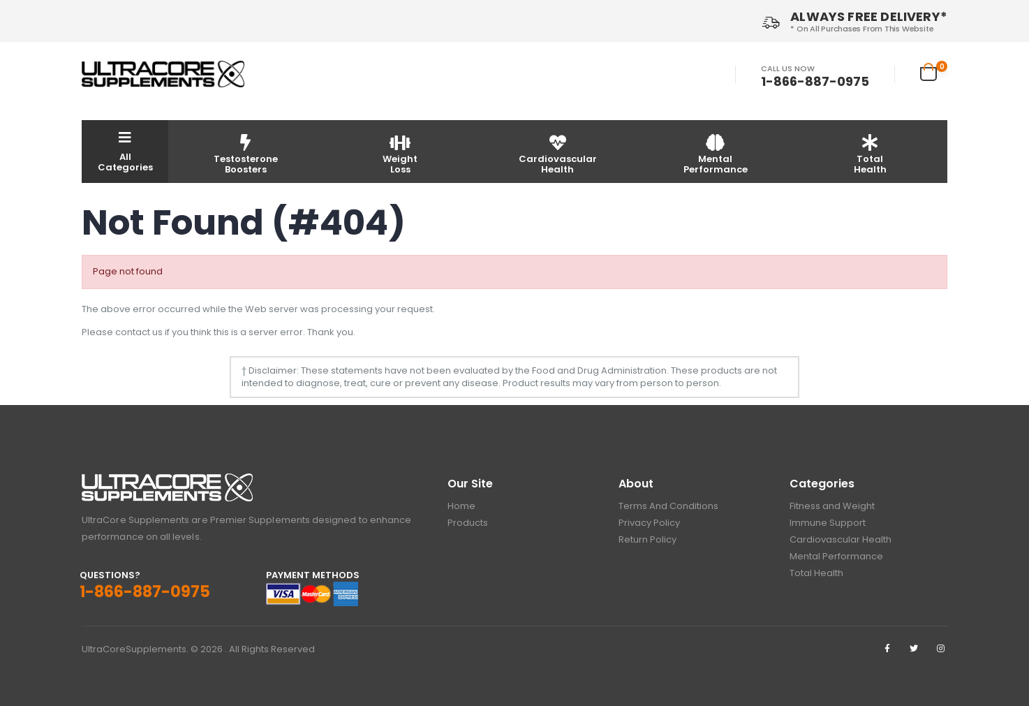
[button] (933, 72)
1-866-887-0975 (815, 82)
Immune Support (828, 522)
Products (467, 522)
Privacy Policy (649, 522)
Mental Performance (836, 556)
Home (461, 506)
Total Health (816, 573)
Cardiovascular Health (840, 539)
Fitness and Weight (832, 506)
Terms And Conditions (668, 506)
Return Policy (647, 539)
